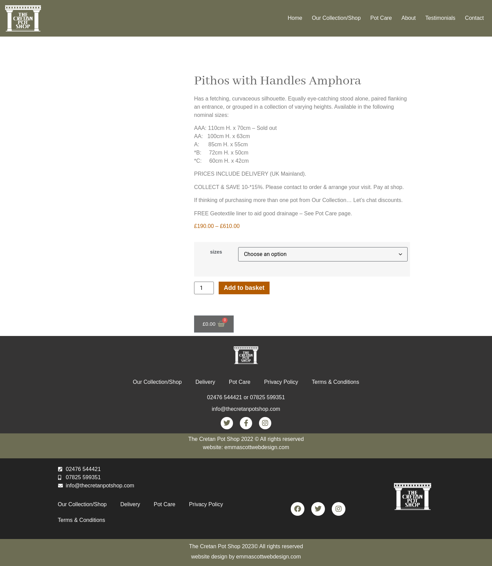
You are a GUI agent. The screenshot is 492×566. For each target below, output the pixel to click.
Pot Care (381, 18)
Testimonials (440, 18)
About (408, 18)
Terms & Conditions (335, 382)
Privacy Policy (281, 382)
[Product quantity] (204, 288)
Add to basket (244, 287)
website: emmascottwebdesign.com (246, 447)
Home (295, 18)
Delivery (205, 382)
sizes (216, 252)
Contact (474, 18)
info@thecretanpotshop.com (246, 409)
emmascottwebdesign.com (268, 557)
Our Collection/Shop (336, 18)
